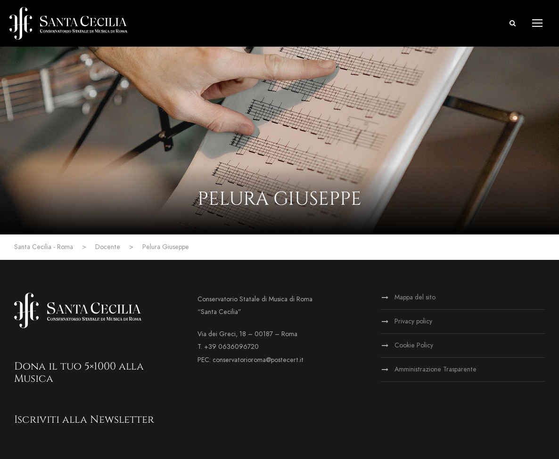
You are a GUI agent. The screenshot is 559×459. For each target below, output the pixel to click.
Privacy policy (413, 321)
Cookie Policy (414, 345)
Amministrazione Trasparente (436, 369)
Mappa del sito (415, 297)
